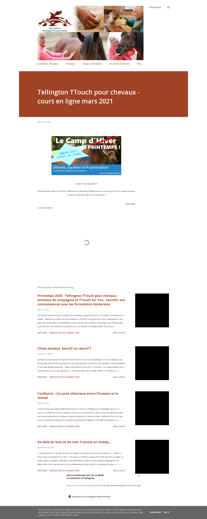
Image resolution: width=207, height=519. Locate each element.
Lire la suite (119, 332)
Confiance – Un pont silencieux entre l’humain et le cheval (77, 395)
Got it (166, 512)
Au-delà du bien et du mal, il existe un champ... (74, 442)
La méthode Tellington (47, 64)
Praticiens (70, 64)
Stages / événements (92, 64)
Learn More (155, 512)
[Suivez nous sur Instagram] (89, 496)
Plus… (140, 64)
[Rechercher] (155, 7)
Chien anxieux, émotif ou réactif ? (64, 348)
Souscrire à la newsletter (77, 485)
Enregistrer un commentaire (64, 332)
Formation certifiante (120, 64)
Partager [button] (130, 204)
